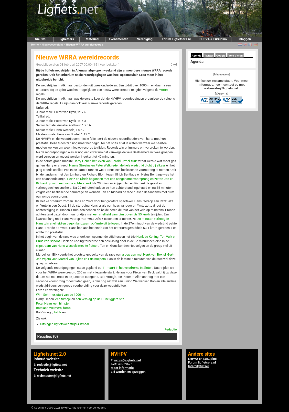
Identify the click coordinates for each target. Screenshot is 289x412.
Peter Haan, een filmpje (52, 303)
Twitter (209, 55)
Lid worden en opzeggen (128, 372)
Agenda (197, 55)
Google (220, 55)
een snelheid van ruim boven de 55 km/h (121, 214)
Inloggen (244, 39)
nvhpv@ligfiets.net (127, 360)
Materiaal (92, 39)
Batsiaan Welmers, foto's (53, 308)
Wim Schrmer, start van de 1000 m (60, 294)
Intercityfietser (198, 366)
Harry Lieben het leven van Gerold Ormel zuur (105, 161)
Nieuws (40, 39)
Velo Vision (235, 55)
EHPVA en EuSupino (202, 359)
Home (35, 44)
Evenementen (118, 39)
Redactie (170, 329)
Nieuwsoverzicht (52, 44)
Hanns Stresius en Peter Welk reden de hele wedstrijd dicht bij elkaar (117, 165)
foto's (58, 312)
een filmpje (63, 299)
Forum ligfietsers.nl (202, 362)
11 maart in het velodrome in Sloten (127, 268)
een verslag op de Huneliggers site (100, 299)
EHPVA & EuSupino (213, 39)
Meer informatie (122, 368)
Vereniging (144, 39)
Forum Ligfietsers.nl (176, 39)
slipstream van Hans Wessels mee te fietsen (67, 245)
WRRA (163, 90)
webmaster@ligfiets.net (221, 88)
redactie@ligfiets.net (52, 364)
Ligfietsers (66, 39)
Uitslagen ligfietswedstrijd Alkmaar (64, 324)
